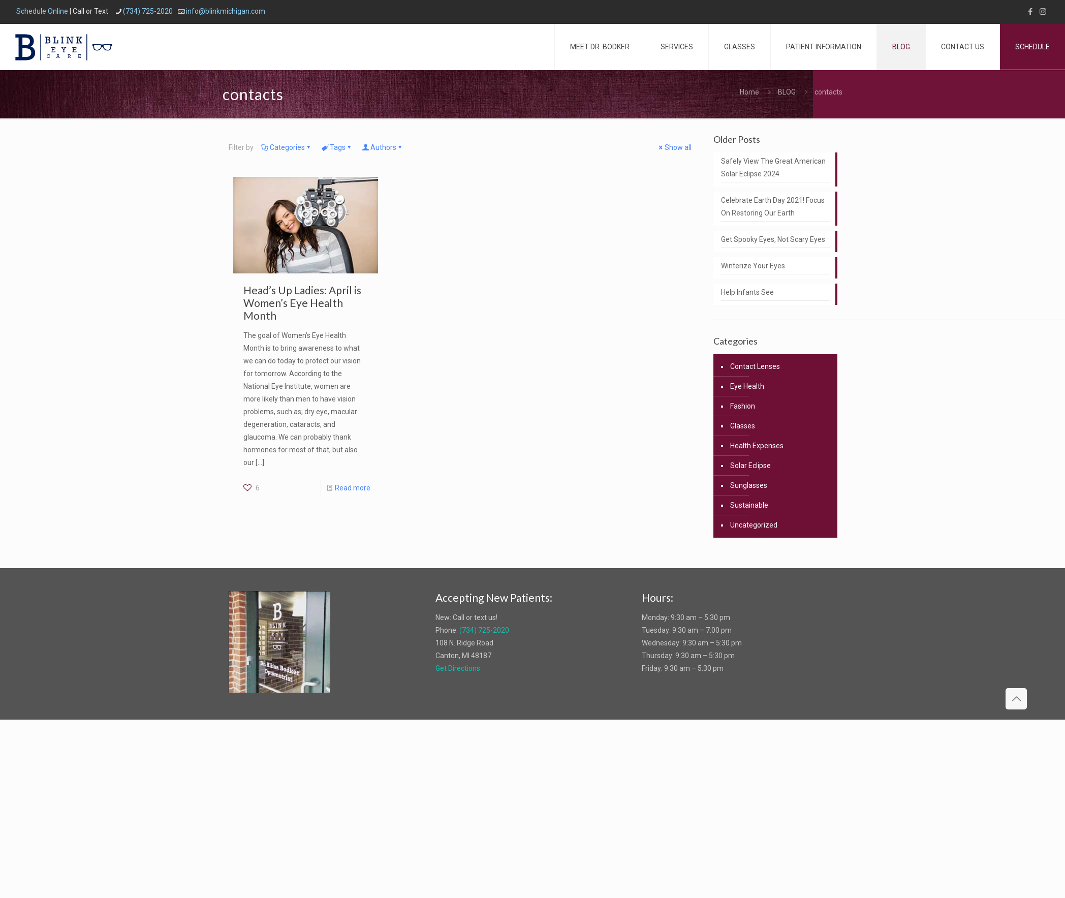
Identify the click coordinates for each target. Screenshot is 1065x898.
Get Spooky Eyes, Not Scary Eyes (773, 239)
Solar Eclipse (750, 465)
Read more (352, 488)
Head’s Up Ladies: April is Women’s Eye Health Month (302, 303)
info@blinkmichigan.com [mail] (225, 11)
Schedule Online (42, 11)
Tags (337, 147)
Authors (382, 147)
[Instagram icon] (1043, 11)
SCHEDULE (1032, 47)
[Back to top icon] (1016, 698)
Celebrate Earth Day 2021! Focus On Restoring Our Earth (773, 206)
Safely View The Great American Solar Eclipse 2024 (773, 167)
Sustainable (749, 505)
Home (749, 92)
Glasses (742, 426)
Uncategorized (753, 525)
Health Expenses (757, 446)
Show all (674, 147)
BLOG (787, 92)
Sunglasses (748, 485)
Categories (286, 147)
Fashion (742, 406)
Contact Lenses (755, 366)
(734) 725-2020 (484, 630)
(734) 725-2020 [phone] (148, 11)
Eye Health (747, 386)
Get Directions (457, 668)
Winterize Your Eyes (753, 266)
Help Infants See (747, 292)
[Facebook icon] (1030, 11)
